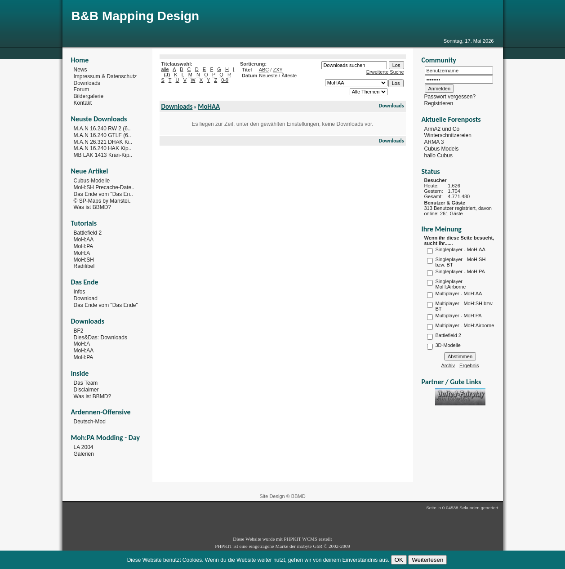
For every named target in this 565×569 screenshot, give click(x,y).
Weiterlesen (427, 559)
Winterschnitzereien (448, 135)
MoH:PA (83, 246)
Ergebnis (469, 365)
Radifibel (84, 266)
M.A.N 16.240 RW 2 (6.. (102, 128)
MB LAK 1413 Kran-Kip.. (103, 155)
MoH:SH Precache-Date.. (104, 187)
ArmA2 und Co (442, 128)
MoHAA (209, 106)
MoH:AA (84, 239)
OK (399, 559)
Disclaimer (86, 390)
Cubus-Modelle (92, 181)
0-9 (224, 80)
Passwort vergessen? (450, 96)
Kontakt (83, 103)
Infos (79, 292)
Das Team (86, 383)
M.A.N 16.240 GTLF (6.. (102, 135)
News (80, 70)
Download (86, 298)
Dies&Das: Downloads (100, 337)
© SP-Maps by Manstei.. (103, 200)
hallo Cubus (438, 155)
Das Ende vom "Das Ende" (106, 305)
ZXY (277, 69)
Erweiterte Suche (385, 72)
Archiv (448, 365)
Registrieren (439, 103)
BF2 (79, 331)
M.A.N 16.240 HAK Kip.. (103, 148)
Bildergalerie (89, 96)
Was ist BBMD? (92, 207)
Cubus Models (441, 149)
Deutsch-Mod (90, 421)
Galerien (84, 454)
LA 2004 (83, 447)
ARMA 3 (434, 142)
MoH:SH (84, 259)
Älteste (289, 75)
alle (165, 69)
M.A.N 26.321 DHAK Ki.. (103, 141)
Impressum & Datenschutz (105, 76)
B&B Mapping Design (135, 16)
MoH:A (82, 253)
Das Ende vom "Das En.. (103, 194)
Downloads (87, 83)
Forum (81, 89)
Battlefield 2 (88, 233)
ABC (264, 69)
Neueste (268, 75)
